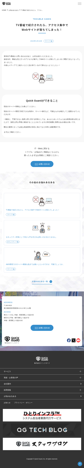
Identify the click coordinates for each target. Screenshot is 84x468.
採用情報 (7, 390)
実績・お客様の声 (11, 378)
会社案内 (7, 384)
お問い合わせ (42, 164)
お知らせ (7, 403)
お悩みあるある (10, 396)
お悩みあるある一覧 (42, 281)
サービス (7, 371)
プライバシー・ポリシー (23, 403)
